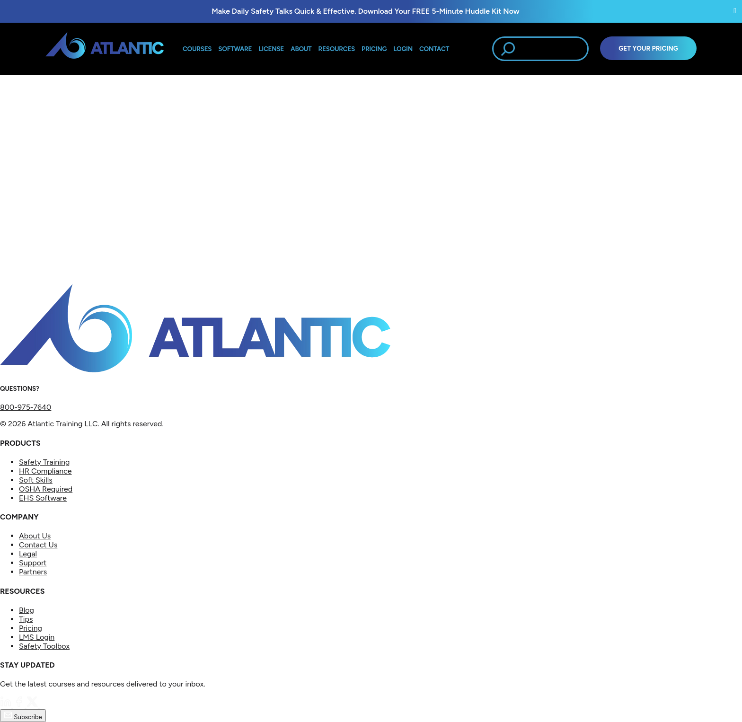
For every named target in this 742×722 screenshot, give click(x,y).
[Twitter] (33, 704)
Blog (26, 610)
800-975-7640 (25, 407)
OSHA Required (45, 488)
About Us (35, 535)
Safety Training (44, 462)
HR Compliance (45, 471)
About (301, 49)
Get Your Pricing (648, 48)
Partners (33, 571)
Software (235, 49)
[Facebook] (19, 704)
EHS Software (43, 497)
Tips (26, 619)
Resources (336, 49)
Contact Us (38, 544)
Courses (197, 49)
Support (32, 562)
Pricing (30, 628)
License (271, 49)
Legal (28, 553)
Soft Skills (36, 479)
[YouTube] (45, 704)
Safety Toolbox (44, 646)
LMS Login (36, 637)
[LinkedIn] (6, 704)
